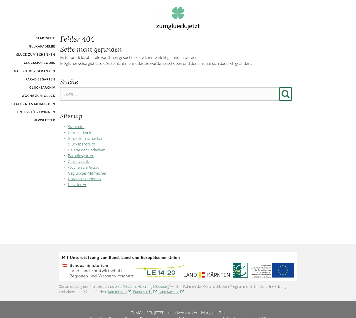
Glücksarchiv (42, 87)
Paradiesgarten (40, 79)
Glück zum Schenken (35, 54)
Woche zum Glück (38, 95)
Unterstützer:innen (36, 112)
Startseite (45, 38)
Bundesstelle (142, 291)
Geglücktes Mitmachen (33, 104)
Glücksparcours (39, 62)
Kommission (117, 291)
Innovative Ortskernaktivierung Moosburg (137, 286)
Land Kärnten (168, 291)
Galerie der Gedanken (34, 71)
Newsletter (44, 120)
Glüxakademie (42, 46)
